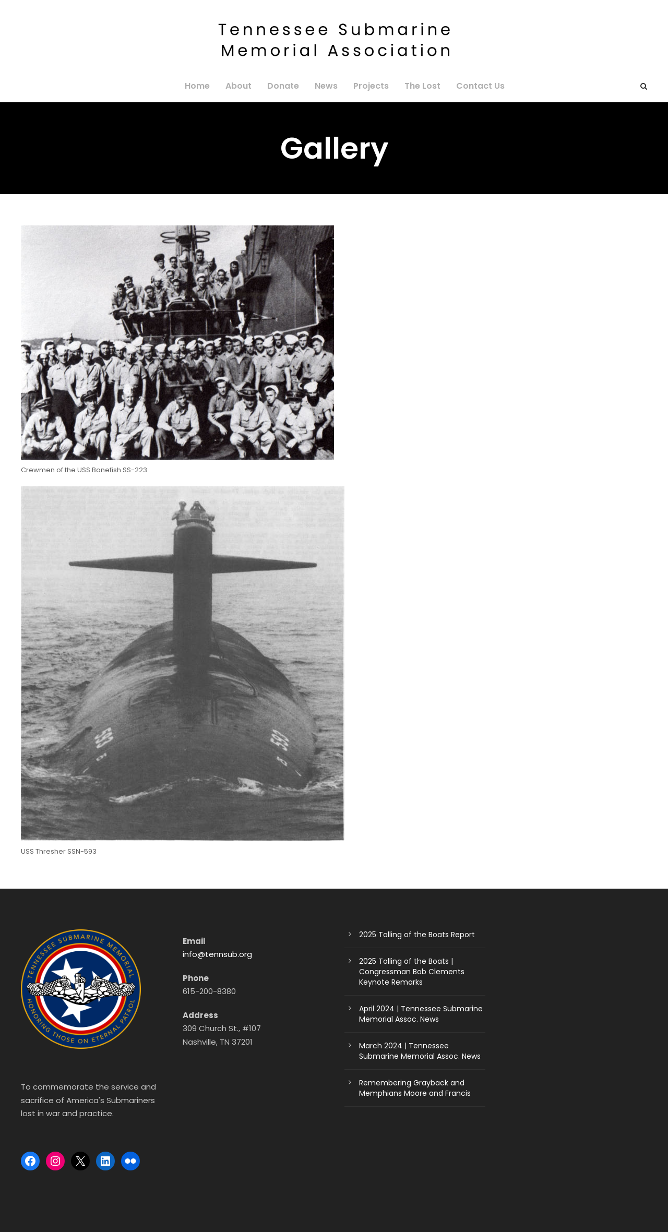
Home (204, 85)
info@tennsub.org (214, 954)
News (326, 85)
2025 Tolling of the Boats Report (411, 934)
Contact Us (474, 85)
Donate (285, 85)
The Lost (418, 85)
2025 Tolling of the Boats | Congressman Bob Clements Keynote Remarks (420, 971)
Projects (369, 85)
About (244, 85)
